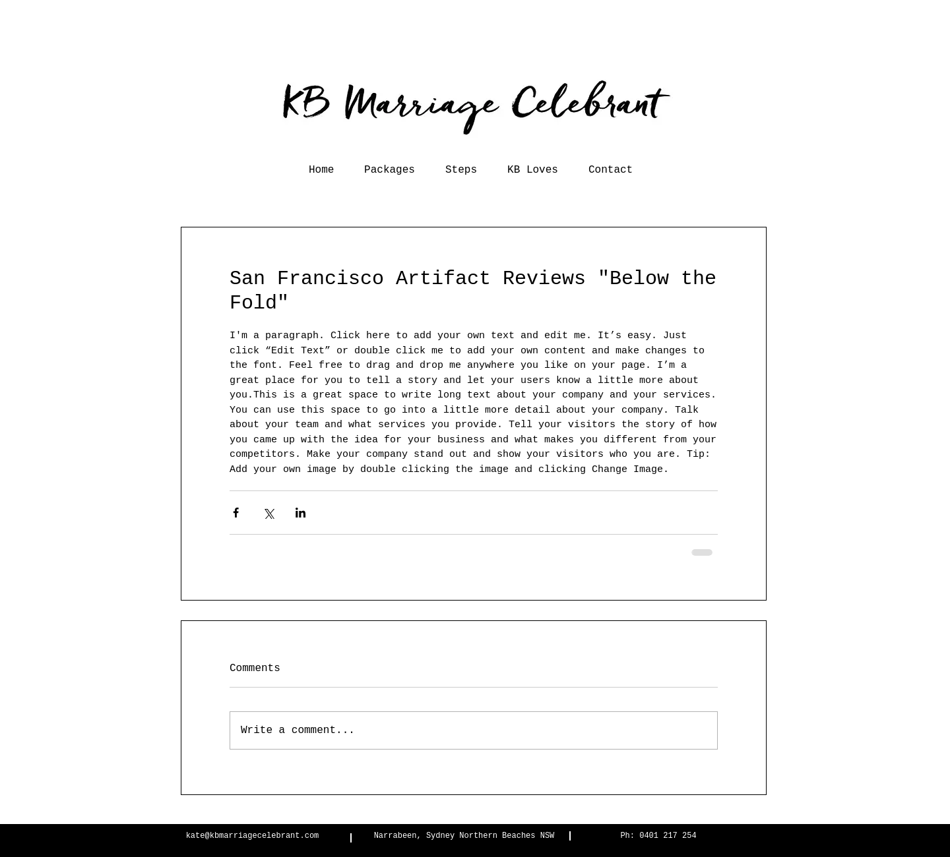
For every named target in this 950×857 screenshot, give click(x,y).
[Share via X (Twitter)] (268, 512)
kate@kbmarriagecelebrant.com (252, 836)
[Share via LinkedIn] (300, 512)
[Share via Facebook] (236, 512)
